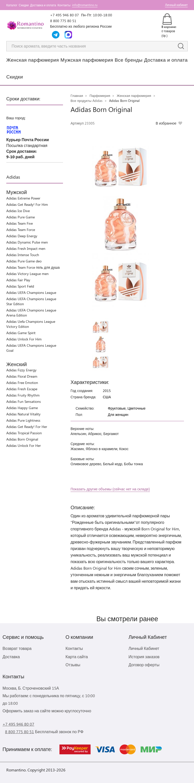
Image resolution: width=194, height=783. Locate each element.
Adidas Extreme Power (23, 198)
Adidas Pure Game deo (24, 261)
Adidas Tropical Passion (24, 432)
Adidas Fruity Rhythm (23, 395)
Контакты (64, 5)
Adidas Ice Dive (18, 210)
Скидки (24, 5)
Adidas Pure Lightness (23, 420)
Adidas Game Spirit (21, 332)
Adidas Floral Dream (21, 376)
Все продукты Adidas (87, 100)
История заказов (143, 656)
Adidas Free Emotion (22, 382)
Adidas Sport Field (20, 286)
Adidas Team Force (20, 229)
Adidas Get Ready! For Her (26, 426)
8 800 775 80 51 (63, 20)
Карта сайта (77, 656)
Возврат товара (17, 648)
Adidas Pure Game (20, 217)
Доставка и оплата (43, 5)
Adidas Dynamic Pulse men (27, 242)
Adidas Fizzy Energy (21, 370)
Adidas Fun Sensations (23, 401)
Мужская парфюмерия (86, 59)
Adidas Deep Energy (21, 235)
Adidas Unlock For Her (23, 445)
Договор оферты (143, 664)
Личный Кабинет (143, 648)
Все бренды (129, 59)
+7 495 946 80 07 (64, 15)
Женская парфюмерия (32, 59)
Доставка (11, 656)
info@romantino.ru (85, 5)
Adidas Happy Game (22, 407)
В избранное (166, 123)
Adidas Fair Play (18, 280)
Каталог (11, 5)
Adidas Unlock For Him (24, 339)
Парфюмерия (99, 95)
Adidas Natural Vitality (23, 414)
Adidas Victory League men (27, 273)
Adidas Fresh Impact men (25, 248)
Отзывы (73, 664)
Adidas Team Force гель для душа (33, 267)
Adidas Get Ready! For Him (27, 204)
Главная (77, 95)
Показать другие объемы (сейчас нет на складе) (110, 489)
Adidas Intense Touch (22, 254)
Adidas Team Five (19, 223)
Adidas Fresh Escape (21, 388)
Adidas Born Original (22, 439)
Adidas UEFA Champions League (31, 292)
